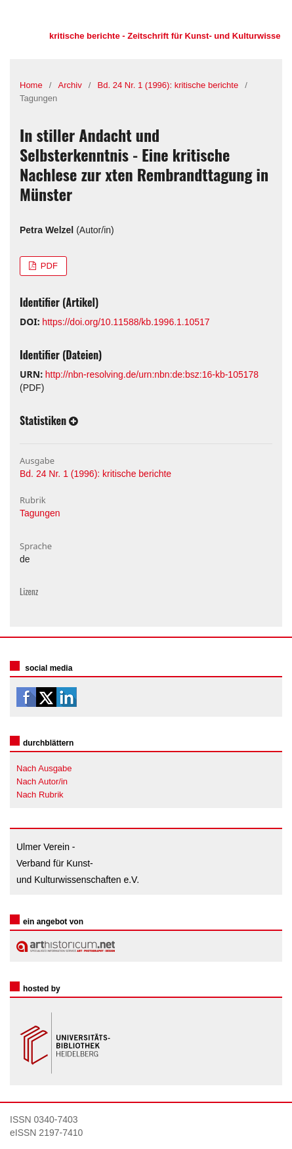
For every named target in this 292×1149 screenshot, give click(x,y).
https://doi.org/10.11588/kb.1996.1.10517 (125, 322)
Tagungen (40, 513)
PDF (48, 266)
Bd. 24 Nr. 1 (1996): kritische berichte (168, 85)
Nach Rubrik (40, 795)
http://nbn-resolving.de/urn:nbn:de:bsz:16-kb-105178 (152, 374)
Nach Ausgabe (44, 768)
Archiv (70, 85)
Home (31, 85)
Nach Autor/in (42, 781)
